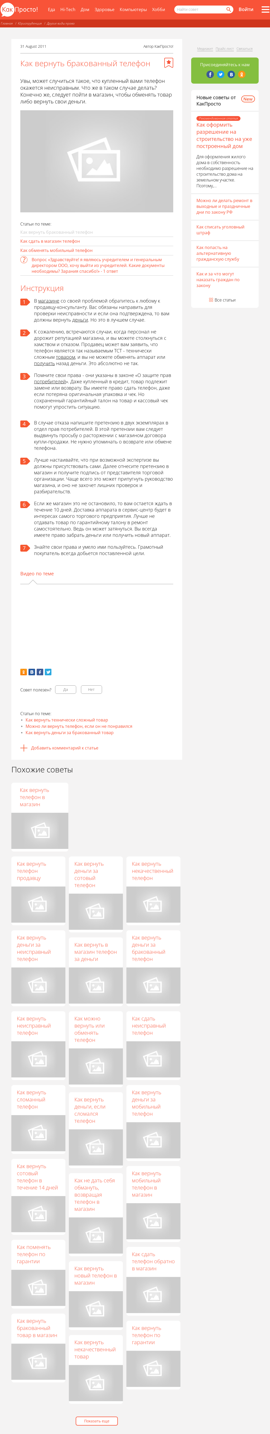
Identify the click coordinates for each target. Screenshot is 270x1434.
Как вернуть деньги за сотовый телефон (89, 874)
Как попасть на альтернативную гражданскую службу (217, 253)
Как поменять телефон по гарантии (34, 1254)
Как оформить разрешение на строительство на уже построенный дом (224, 135)
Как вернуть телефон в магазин (146, 797)
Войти (246, 9)
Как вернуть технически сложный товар (67, 720)
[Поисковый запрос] (203, 9)
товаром (65, 357)
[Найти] (228, 9)
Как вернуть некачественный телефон (152, 870)
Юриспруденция (30, 23)
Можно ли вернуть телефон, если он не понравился (79, 726)
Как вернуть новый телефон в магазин (95, 1275)
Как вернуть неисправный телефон (34, 1025)
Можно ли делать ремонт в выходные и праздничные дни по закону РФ (224, 206)
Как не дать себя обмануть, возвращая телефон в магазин (94, 1194)
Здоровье (104, 9)
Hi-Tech (67, 9)
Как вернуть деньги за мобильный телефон (146, 1103)
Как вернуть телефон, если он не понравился (38, 797)
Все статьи (225, 300)
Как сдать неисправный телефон (149, 1025)
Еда (51, 9)
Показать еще (96, 1420)
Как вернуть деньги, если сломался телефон (89, 1110)
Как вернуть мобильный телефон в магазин (146, 1184)
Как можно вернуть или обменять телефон (89, 1029)
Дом (85, 9)
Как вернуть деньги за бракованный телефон (148, 948)
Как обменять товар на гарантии (91, 797)
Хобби (158, 9)
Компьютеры (133, 9)
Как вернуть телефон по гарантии (146, 1335)
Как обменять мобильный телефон (56, 250)
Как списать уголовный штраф (220, 230)
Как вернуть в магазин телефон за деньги (95, 951)
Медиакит (205, 48)
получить (44, 363)
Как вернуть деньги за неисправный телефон (34, 948)
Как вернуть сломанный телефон (31, 1099)
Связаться (245, 48)
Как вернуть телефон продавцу (31, 870)
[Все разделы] (265, 9)
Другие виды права (61, 23)
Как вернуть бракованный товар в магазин (37, 1328)
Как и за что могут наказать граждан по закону (218, 279)
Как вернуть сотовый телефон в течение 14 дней (37, 1177)
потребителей (50, 381)
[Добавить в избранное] (168, 63)
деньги (80, 320)
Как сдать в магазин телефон (50, 241)
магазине (48, 301)
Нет (91, 689)
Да (65, 689)
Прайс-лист (225, 48)
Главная (7, 23)
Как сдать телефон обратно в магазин (153, 1261)
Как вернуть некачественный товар (95, 1349)
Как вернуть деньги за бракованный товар (70, 732)
